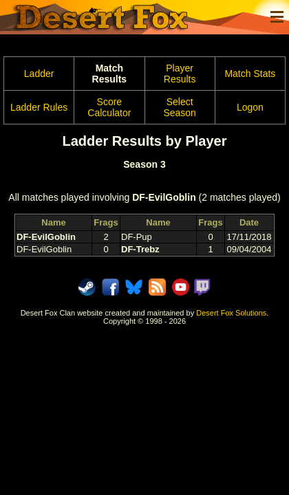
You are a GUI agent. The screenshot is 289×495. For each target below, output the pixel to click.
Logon (250, 107)
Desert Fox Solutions (231, 313)
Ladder (39, 73)
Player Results (180, 74)
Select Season (179, 107)
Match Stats (249, 73)
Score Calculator (109, 107)
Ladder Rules (38, 107)
